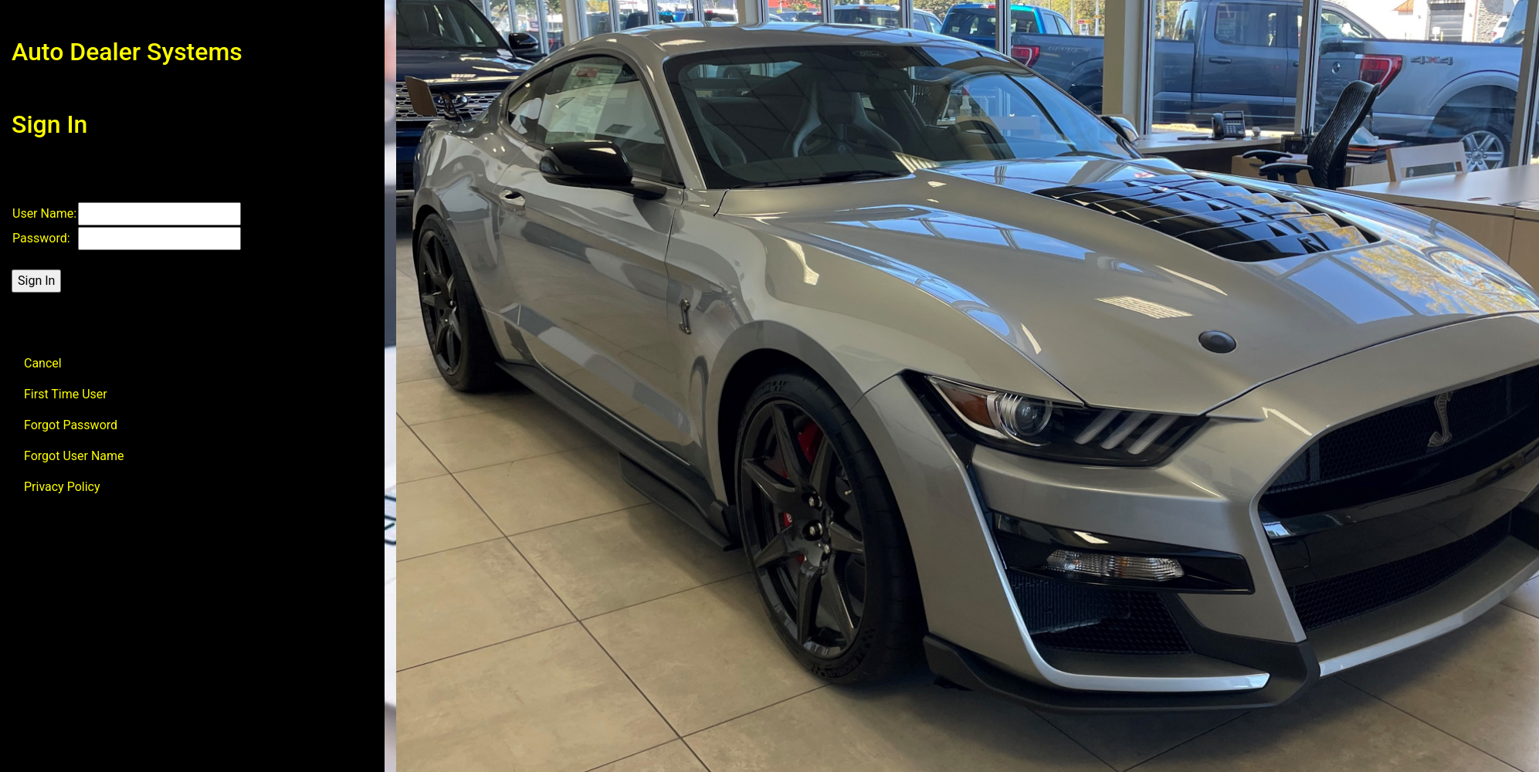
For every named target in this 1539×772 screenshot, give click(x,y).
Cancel (43, 363)
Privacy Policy (62, 486)
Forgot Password (70, 425)
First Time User (65, 394)
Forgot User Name (74, 456)
